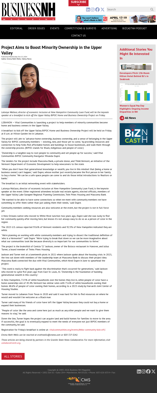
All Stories (13, 356)
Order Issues (36, 28)
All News (128, 118)
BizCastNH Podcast (134, 28)
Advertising (109, 28)
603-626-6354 (103, 372)
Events (54, 28)
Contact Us (78, 35)
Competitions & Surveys (80, 28)
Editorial (16, 28)
